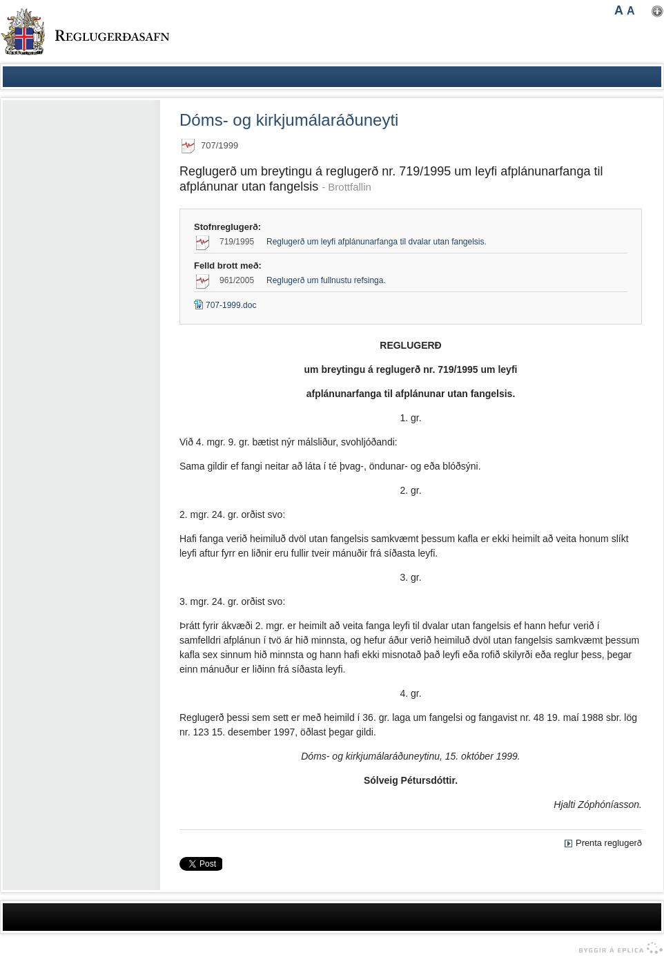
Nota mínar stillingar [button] (657, 11)
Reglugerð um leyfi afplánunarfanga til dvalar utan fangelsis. (376, 242)
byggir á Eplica (617, 948)
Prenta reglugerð (609, 843)
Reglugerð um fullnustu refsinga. (326, 280)
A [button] (618, 10)
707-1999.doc (225, 305)
